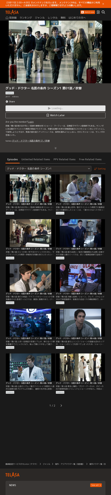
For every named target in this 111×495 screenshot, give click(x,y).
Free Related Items (90, 159)
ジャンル (46, 464)
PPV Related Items (64, 159)
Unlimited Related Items (35, 159)
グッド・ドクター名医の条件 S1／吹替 (31, 140)
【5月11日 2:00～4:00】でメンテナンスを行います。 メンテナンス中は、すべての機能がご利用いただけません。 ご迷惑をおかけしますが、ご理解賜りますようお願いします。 (53, 4)
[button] (87, 12)
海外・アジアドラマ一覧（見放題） (70, 464)
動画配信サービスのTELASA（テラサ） (22, 464)
